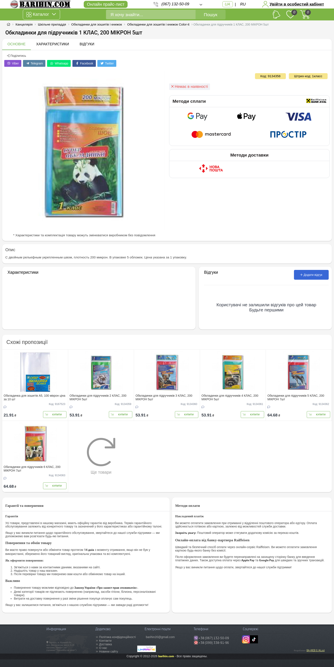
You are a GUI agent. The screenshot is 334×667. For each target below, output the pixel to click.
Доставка (105, 644)
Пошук (210, 14)
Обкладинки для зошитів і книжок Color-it (158, 24)
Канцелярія (24, 24)
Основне (16, 44)
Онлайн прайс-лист (105, 4)
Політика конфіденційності (117, 637)
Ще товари (101, 456)
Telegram (34, 63)
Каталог (41, 14)
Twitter (107, 63)
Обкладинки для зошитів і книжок (96, 24)
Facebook (84, 63)
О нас (103, 648)
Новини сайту (108, 651)
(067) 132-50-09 (175, 4)
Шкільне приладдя (52, 24)
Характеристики (52, 44)
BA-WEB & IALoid (316, 650)
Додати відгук (311, 274)
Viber (13, 63)
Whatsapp (59, 63)
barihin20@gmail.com (160, 637)
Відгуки (87, 44)
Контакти (105, 640)
